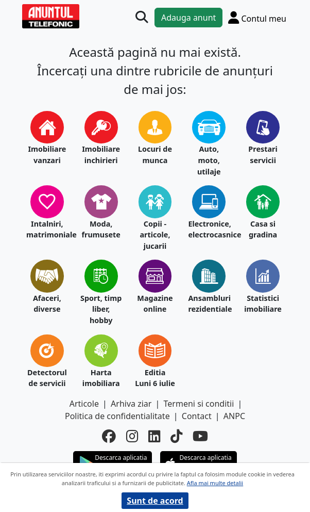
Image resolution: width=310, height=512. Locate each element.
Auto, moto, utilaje (209, 160)
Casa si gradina (263, 229)
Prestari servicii (263, 154)
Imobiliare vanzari (47, 154)
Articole (84, 403)
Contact (197, 416)
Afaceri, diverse (47, 303)
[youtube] (200, 436)
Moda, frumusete (100, 229)
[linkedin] (154, 436)
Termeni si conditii (199, 403)
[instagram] (132, 436)
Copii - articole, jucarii (155, 235)
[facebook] (109, 436)
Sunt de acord (155, 500)
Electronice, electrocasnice (209, 229)
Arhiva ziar (131, 403)
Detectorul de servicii (47, 378)
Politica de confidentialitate (117, 416)
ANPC (234, 416)
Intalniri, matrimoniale (47, 229)
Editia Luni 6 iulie (155, 378)
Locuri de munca (155, 154)
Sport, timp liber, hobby (101, 309)
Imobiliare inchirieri (101, 154)
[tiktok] (176, 436)
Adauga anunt (188, 17)
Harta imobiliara (101, 378)
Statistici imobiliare (263, 303)
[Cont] (257, 17)
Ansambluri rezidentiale (209, 303)
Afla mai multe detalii (215, 483)
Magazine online (155, 303)
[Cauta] (141, 17)
